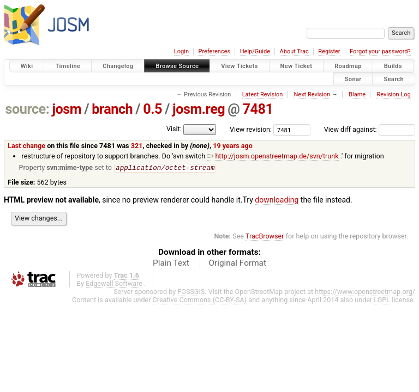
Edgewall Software (114, 284)
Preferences (214, 51)
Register (329, 51)
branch (112, 109)
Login (181, 51)
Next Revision (312, 94)
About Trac (294, 51)
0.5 (152, 109)
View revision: (251, 129)
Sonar (353, 78)
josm (66, 109)
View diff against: (369, 129)
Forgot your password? (380, 51)
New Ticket (296, 66)
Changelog (118, 66)
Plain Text (171, 263)
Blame (357, 94)
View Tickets (239, 66)
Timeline (67, 66)
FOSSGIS (191, 292)
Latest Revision (262, 94)
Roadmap (348, 66)
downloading (276, 200)
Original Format (237, 263)
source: (27, 109)
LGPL (382, 300)
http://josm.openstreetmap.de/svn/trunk (272, 156)
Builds (393, 66)
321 (137, 146)
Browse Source (177, 66)
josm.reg (198, 109)
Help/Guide (255, 51)
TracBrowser (265, 236)
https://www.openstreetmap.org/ (365, 292)
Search (394, 78)
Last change (26, 146)
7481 (257, 109)
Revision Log (393, 94)
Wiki (27, 66)
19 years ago (233, 146)
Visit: (174, 129)
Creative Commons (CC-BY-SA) (200, 300)
